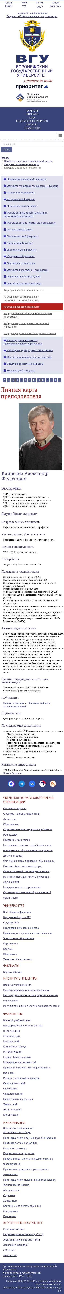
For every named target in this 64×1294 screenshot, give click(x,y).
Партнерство (10, 943)
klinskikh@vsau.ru (12, 772)
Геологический (11, 1030)
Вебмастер (9, 1287)
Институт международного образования (28, 350)
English (24, 2)
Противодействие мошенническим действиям (29, 1179)
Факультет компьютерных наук (21, 164)
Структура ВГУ (11, 922)
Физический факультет (18, 229)
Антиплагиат (10, 1255)
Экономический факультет (20, 249)
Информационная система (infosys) (23, 1234)
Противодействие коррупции (20, 1142)
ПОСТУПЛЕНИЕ (32, 110)
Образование (11, 824)
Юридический (11, 1114)
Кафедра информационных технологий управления (26, 325)
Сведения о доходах (15, 1148)
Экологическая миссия (16, 1184)
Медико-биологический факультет (25, 179)
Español (8, 6)
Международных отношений (19, 1062)
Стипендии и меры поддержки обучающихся (29, 860)
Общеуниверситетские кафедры (23, 363)
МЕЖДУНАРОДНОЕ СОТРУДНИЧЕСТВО (32, 121)
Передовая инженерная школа (21, 927)
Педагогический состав (16, 839)
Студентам (9, 1195)
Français (55, 2)
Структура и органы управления (21, 813)
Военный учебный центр (19, 370)
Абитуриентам (11, 1190)
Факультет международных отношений (27, 357)
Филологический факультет (21, 236)
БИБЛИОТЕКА (32, 124)
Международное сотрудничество (22, 887)
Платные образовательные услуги (22, 866)
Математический (12, 1051)
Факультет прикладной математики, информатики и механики (25, 214)
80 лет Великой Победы (17, 1132)
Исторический (11, 1041)
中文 (24, 6)
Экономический (12, 1109)
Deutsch (39, 2)
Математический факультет (20, 206)
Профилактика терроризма (18, 1153)
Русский (8, 2)
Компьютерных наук (14, 1046)
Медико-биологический (17, 1057)
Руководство (10, 834)
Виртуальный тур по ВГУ (17, 917)
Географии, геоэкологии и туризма (22, 1025)
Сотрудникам (10, 1211)
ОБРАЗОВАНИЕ (32, 114)
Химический (10, 1104)
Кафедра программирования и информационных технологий (21, 298)
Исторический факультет (19, 199)
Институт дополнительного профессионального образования (23, 342)
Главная (5, 157)
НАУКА (32, 117)
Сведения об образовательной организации (32, 16)
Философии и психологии (18, 1099)
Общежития (10, 954)
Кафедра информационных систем (24, 290)
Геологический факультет (19, 192)
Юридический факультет (19, 256)
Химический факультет (18, 242)
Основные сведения (14, 808)
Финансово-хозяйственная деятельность (26, 871)
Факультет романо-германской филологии (29, 222)
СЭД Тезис (9, 1250)
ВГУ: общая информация (17, 912)
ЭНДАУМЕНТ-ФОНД (32, 128)
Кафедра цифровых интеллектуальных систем (30, 333)
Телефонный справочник (17, 959)
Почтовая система (13, 1229)
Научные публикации (14, 703)
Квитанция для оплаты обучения (22, 1205)
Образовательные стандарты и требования (27, 829)
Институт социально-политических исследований (31, 1005)
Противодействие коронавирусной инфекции (29, 1137)
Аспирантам (10, 1200)
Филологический (13, 1093)
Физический (10, 1088)
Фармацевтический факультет (22, 276)
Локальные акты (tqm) (15, 1244)
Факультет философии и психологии (26, 269)
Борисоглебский (12, 972)
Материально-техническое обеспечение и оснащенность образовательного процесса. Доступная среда (28, 850)
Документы (9, 818)
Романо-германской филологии (21, 1078)
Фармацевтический (14, 1083)
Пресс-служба (26, 1287)
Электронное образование (18, 938)
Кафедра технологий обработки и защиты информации (28, 315)
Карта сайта (55, 6)
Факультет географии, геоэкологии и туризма (31, 185)
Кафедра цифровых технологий (22, 306)
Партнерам (9, 1216)
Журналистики (11, 1036)
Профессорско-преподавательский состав (28, 161)
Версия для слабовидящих (32, 13)
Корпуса (8, 948)
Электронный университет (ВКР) (21, 1239)
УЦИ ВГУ (59, 1289)
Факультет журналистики (19, 263)
